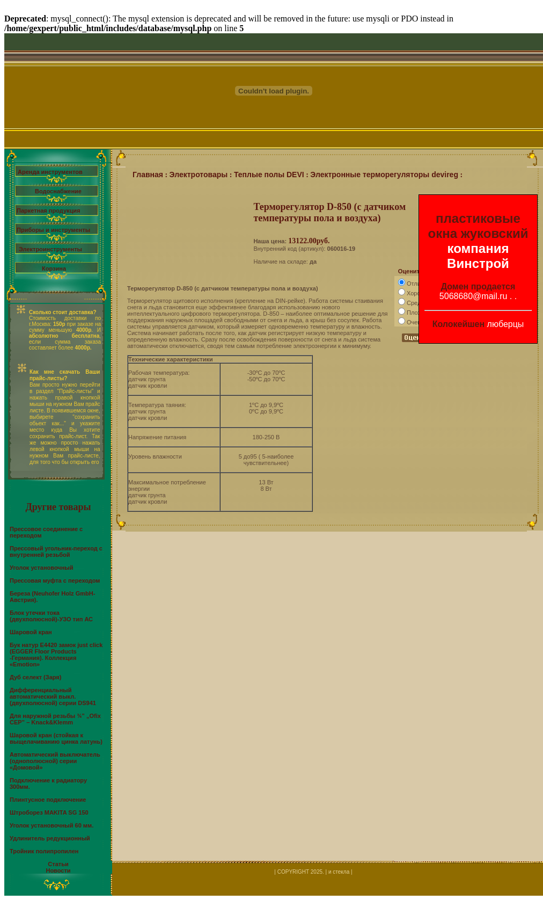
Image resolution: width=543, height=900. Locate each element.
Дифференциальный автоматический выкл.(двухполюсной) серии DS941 (53, 696)
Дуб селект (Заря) (35, 677)
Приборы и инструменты (53, 230)
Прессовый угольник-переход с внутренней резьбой (56, 551)
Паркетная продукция (48, 210)
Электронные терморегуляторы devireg (384, 174)
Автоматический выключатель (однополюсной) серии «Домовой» (55, 761)
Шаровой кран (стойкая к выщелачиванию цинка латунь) (56, 738)
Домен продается (478, 286)
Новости (58, 870)
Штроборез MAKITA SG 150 (49, 812)
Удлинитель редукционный (50, 838)
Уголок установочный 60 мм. (51, 825)
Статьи (58, 864)
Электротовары (199, 174)
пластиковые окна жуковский (478, 226)
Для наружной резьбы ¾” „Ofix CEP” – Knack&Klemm (55, 719)
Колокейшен (458, 324)
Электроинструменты (50, 249)
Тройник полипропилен (44, 851)
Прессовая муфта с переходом (55, 580)
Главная (148, 174)
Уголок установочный (42, 567)
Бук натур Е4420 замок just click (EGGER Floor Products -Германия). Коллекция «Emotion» (56, 654)
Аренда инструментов (50, 172)
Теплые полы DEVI (269, 174)
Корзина (54, 268)
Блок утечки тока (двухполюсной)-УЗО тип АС (51, 615)
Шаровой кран (31, 632)
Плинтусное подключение (48, 799)
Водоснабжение (58, 191)
